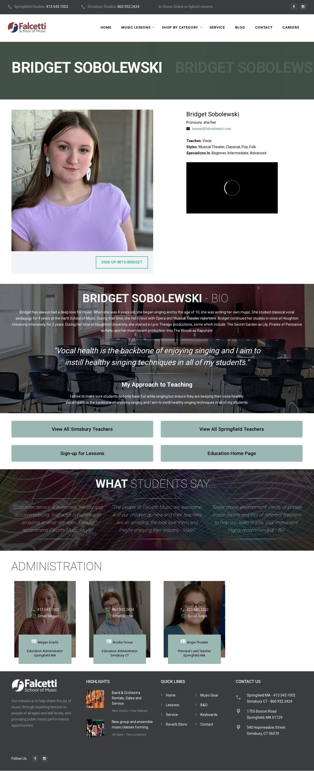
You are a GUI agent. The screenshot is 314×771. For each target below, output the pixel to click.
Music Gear (209, 695)
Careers (290, 27)
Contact (262, 27)
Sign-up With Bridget (121, 262)
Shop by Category (177, 27)
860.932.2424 (128, 7)
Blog (238, 27)
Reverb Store (176, 725)
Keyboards (209, 715)
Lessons (172, 705)
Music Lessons (131, 27)
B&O (204, 705)
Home (100, 27)
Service (215, 27)
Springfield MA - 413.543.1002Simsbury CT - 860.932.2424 (271, 698)
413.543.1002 (57, 7)
